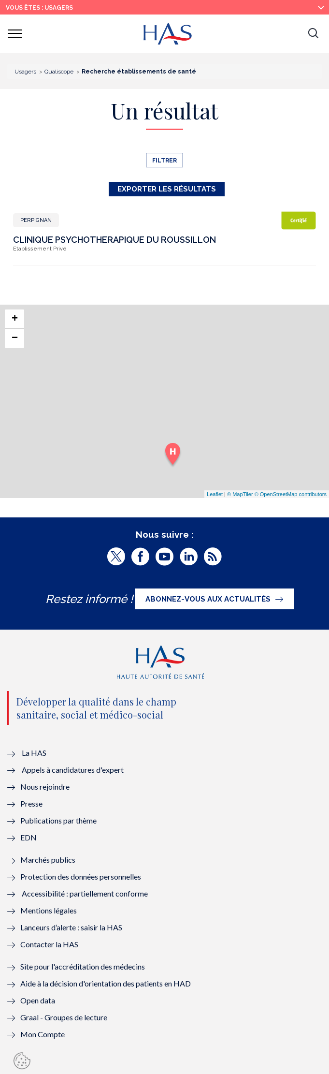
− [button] (15, 338)
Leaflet (215, 494)
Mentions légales (48, 910)
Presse (31, 803)
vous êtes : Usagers (39, 7)
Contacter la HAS (49, 944)
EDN (28, 837)
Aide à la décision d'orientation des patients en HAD (105, 983)
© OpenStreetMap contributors (291, 494)
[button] (313, 34)
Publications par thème (58, 820)
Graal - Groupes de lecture (63, 1017)
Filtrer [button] (164, 160)
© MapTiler (240, 494)
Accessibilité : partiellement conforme (84, 893)
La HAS (34, 752)
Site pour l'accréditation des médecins (82, 966)
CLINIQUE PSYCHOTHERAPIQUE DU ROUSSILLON (114, 240)
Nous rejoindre (45, 786)
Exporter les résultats (166, 189)
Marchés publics (48, 859)
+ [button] (15, 319)
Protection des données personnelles (80, 876)
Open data (37, 1000)
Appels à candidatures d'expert (72, 769)
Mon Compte (42, 1034)
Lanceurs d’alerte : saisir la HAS (71, 927)
